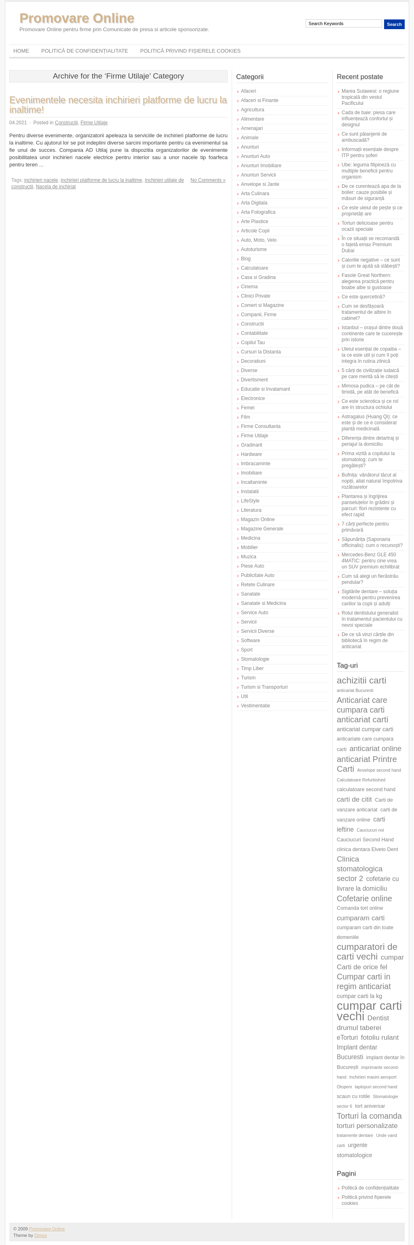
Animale (249, 137)
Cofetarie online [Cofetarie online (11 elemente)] (364, 898)
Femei (247, 408)
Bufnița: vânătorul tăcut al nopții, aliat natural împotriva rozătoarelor (372, 481)
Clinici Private (255, 296)
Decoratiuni (253, 361)
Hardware (251, 454)
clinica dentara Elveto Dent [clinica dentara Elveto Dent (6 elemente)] (367, 849)
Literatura (251, 510)
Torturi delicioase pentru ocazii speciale (367, 226)
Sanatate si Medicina (263, 603)
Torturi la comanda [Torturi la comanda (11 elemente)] (369, 1115)
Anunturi (250, 147)
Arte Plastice (254, 221)
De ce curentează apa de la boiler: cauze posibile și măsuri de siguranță (371, 192)
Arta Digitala (254, 203)
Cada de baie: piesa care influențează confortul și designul (368, 119)
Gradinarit (251, 445)
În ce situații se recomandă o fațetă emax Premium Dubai (370, 244)
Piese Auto (252, 566)
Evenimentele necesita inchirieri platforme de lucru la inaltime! (118, 105)
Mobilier (249, 547)
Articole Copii (255, 231)
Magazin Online (258, 519)
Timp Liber (252, 668)
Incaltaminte (254, 482)
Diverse (249, 370)
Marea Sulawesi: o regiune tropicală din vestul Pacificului (370, 97)
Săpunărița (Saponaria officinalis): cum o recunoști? (372, 542)
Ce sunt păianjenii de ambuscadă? (364, 137)
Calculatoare (254, 268)
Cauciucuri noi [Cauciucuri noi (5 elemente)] (370, 830)
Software (250, 640)
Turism (248, 678)
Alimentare (252, 119)
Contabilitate (254, 333)
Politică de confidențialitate (84, 51)
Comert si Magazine (262, 305)
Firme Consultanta (261, 426)
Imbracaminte (255, 463)
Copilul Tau (253, 342)
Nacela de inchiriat (56, 186)
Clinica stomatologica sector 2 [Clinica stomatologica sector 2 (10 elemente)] (359, 869)
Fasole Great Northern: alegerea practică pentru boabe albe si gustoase (368, 281)
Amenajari (252, 128)
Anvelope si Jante (260, 184)
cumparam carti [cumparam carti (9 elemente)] (360, 918)
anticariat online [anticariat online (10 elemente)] (375, 748)
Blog (246, 259)
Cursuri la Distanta (261, 352)
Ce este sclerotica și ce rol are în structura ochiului (370, 404)
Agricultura (252, 110)
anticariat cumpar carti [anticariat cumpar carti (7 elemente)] (365, 729)
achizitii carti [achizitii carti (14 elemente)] (362, 680)
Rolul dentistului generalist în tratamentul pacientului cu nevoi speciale (372, 619)
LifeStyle (250, 501)
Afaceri (248, 91)
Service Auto (254, 612)
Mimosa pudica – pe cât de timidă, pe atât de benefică (370, 389)
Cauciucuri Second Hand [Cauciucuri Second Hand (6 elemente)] (365, 839)
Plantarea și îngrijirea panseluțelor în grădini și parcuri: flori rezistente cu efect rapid (369, 505)
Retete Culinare (258, 584)
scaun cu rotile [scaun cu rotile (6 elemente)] (353, 1096)
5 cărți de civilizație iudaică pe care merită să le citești (370, 373)
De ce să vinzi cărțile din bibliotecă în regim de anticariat (368, 640)
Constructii (66, 123)
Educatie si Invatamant (265, 389)
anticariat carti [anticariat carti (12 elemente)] (362, 719)
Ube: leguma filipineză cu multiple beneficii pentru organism (369, 171)
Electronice (253, 398)
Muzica (248, 557)
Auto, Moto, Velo (259, 240)
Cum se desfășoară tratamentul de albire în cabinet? (366, 312)
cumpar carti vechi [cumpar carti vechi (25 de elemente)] (369, 1011)
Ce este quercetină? (363, 297)
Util (244, 696)
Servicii (249, 622)
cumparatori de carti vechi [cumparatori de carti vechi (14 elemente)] (367, 952)
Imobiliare (251, 473)
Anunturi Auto (255, 156)
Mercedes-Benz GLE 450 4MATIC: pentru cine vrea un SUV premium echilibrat (370, 561)
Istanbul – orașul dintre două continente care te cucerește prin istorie (372, 334)
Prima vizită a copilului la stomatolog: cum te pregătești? (368, 459)
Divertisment (254, 380)
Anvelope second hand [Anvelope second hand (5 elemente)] (379, 770)
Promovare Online (76, 18)
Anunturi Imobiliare (261, 165)
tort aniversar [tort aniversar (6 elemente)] (370, 1106)
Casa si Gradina (258, 277)
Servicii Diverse (258, 631)
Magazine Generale (262, 529)
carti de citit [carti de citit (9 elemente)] (354, 799)
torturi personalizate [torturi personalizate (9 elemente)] (367, 1126)
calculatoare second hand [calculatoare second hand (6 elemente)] (366, 789)
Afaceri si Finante (260, 100)
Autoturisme (254, 249)
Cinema (249, 286)
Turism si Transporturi (264, 687)
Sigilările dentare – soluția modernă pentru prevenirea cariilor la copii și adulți (371, 598)
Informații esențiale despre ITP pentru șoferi (370, 152)
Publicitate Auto (258, 575)
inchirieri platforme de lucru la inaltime (101, 180)
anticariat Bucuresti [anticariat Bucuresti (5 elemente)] (355, 690)
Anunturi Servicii (258, 175)
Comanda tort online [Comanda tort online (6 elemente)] (360, 908)
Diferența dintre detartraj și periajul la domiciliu (370, 441)
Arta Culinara (255, 193)
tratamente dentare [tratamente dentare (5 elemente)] (355, 1135)
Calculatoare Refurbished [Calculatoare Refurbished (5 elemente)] (361, 779)
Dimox (40, 1235)
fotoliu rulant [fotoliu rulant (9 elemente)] (380, 1037)
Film (245, 417)
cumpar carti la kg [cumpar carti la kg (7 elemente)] (359, 996)
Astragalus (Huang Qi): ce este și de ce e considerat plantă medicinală (369, 423)
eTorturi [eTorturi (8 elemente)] (347, 1037)
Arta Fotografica (258, 212)
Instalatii (250, 491)
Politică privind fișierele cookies (190, 51)
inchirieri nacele (41, 180)
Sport (247, 650)
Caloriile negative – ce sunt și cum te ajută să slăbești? (371, 263)
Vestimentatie (255, 706)
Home (21, 51)
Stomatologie (255, 659)
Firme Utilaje (94, 123)
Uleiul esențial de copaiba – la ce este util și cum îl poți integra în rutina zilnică (371, 355)
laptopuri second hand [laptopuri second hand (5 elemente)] (376, 1086)
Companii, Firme (259, 314)
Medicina (250, 538)
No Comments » (208, 180)
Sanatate (250, 594)
